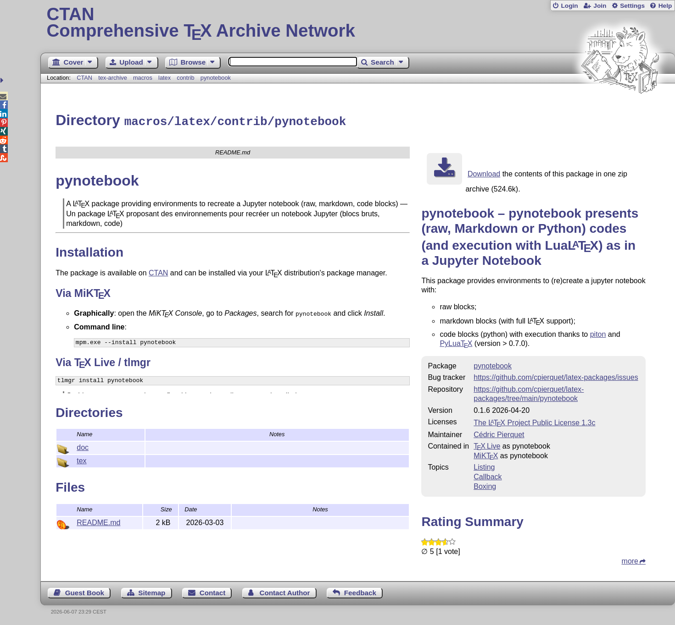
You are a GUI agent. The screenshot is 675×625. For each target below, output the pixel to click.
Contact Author (285, 591)
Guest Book (84, 591)
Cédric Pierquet (499, 433)
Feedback (360, 591)
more (630, 560)
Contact (213, 591)
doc (83, 446)
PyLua (456, 342)
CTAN (84, 77)
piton (598, 333)
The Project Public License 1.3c (534, 421)
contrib (185, 77)
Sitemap (151, 591)
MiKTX (486, 454)
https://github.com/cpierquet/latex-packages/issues (556, 376)
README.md (98, 521)
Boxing (485, 485)
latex (164, 77)
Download (484, 172)
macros (142, 77)
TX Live (487, 445)
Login (569, 5)
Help (665, 5)
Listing (484, 466)
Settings (632, 5)
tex (81, 459)
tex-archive (112, 77)
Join (599, 5)
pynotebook (216, 77)
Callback (488, 475)
